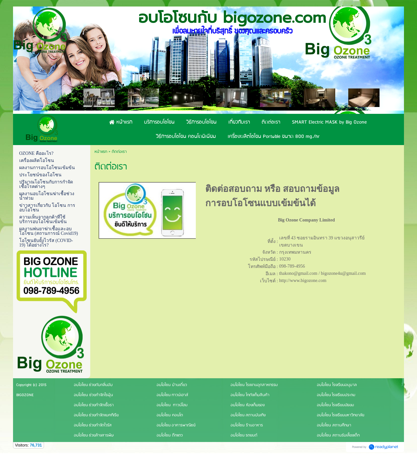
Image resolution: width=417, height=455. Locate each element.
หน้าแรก (100, 151)
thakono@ (288, 273)
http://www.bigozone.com (302, 280)
